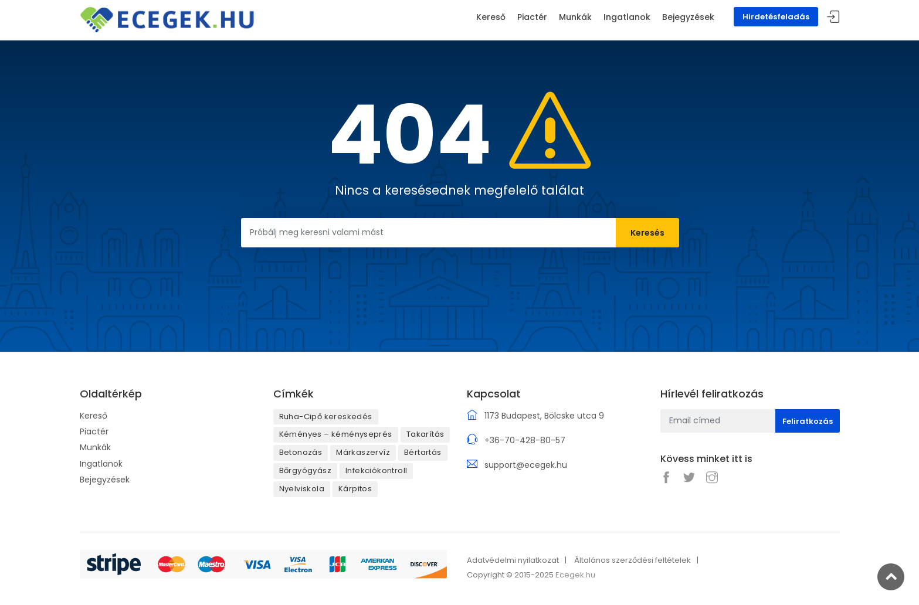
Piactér (94, 431)
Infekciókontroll (376, 470)
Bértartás (423, 452)
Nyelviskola (301, 488)
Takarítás (425, 434)
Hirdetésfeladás (775, 16)
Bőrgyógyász (305, 470)
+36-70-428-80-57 (524, 440)
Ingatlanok (101, 464)
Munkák (95, 447)
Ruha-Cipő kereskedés (325, 416)
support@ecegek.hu (525, 465)
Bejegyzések (105, 479)
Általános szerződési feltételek (632, 560)
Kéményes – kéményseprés (335, 434)
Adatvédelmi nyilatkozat (513, 560)
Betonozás (301, 452)
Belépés (833, 17)
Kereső (93, 416)
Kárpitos (355, 488)
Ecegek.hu (575, 574)
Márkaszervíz (363, 452)
